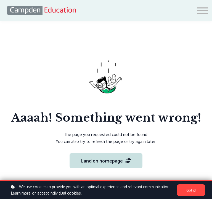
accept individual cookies (59, 193)
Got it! (191, 190)
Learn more (21, 193)
